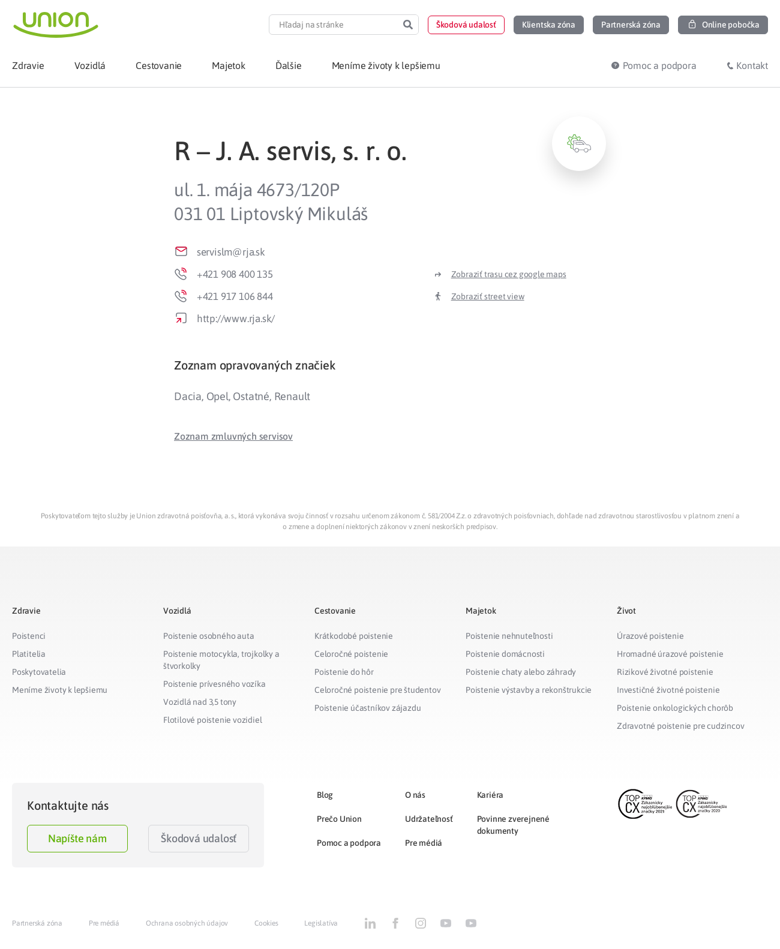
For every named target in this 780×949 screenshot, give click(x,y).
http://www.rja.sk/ (236, 319)
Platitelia (29, 654)
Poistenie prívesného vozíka (214, 684)
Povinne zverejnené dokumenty (513, 825)
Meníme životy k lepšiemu (59, 690)
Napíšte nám (77, 838)
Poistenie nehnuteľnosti (509, 636)
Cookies (266, 923)
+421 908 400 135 (235, 274)
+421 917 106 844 (235, 296)
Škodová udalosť (198, 838)
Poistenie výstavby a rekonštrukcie (529, 690)
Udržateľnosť (429, 819)
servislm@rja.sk (231, 252)
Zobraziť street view (487, 296)
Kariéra (490, 795)
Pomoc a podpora (349, 843)
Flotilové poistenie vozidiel (212, 720)
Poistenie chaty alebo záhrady (521, 672)
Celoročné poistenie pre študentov (377, 690)
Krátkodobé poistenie (353, 636)
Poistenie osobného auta (208, 636)
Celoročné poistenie (351, 654)
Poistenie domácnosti (505, 654)
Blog (325, 795)
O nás (415, 795)
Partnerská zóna (37, 923)
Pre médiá (423, 843)
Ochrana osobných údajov (187, 923)
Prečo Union (339, 819)
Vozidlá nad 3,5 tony (199, 702)
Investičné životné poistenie (668, 690)
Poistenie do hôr (344, 672)
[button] (466, 25)
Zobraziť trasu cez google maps (508, 274)
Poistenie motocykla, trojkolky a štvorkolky (221, 660)
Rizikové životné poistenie (665, 672)
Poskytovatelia (39, 672)
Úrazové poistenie (650, 636)
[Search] (408, 24)
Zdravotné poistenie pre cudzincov (680, 726)
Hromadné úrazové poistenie (670, 654)
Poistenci (29, 636)
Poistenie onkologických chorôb (675, 708)
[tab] (390, 365)
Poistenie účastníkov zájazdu (367, 708)
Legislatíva (321, 923)
